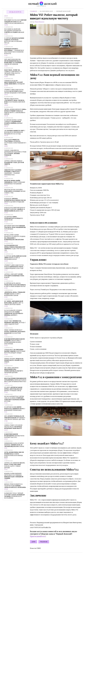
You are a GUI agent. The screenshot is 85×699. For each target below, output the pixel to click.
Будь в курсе (15, 12)
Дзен (33, 542)
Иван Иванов (39, 22)
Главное (33, 11)
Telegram (43, 542)
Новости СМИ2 (35, 548)
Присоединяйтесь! (38, 536)
